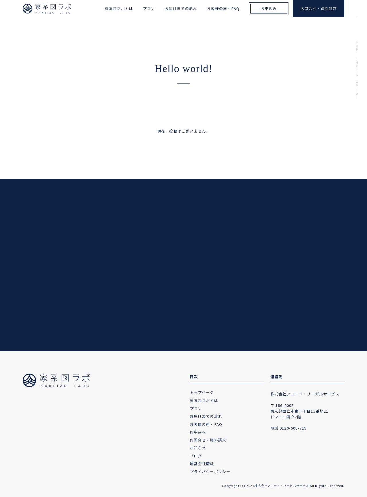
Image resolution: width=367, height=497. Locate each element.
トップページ (202, 392)
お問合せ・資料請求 (318, 8)
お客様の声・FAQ (223, 8)
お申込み (269, 8)
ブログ (196, 456)
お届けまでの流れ (181, 8)
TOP (357, 46)
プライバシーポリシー (210, 471)
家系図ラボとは (119, 8)
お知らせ (198, 448)
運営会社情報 (202, 463)
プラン (149, 8)
